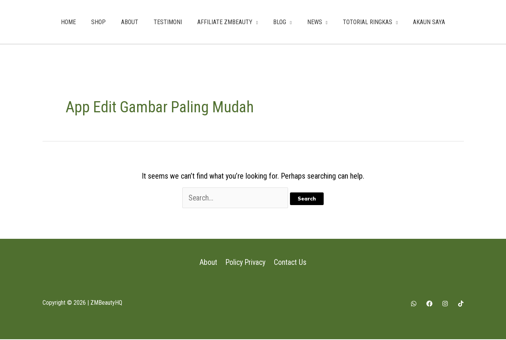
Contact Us (290, 263)
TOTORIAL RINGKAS (367, 22)
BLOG (279, 22)
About (209, 263)
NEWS (314, 22)
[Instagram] (445, 304)
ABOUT (129, 22)
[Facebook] (429, 304)
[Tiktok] (461, 304)
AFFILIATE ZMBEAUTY (224, 22)
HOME (68, 22)
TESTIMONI (168, 22)
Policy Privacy (245, 263)
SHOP (98, 22)
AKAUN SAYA (429, 22)
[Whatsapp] (414, 304)
